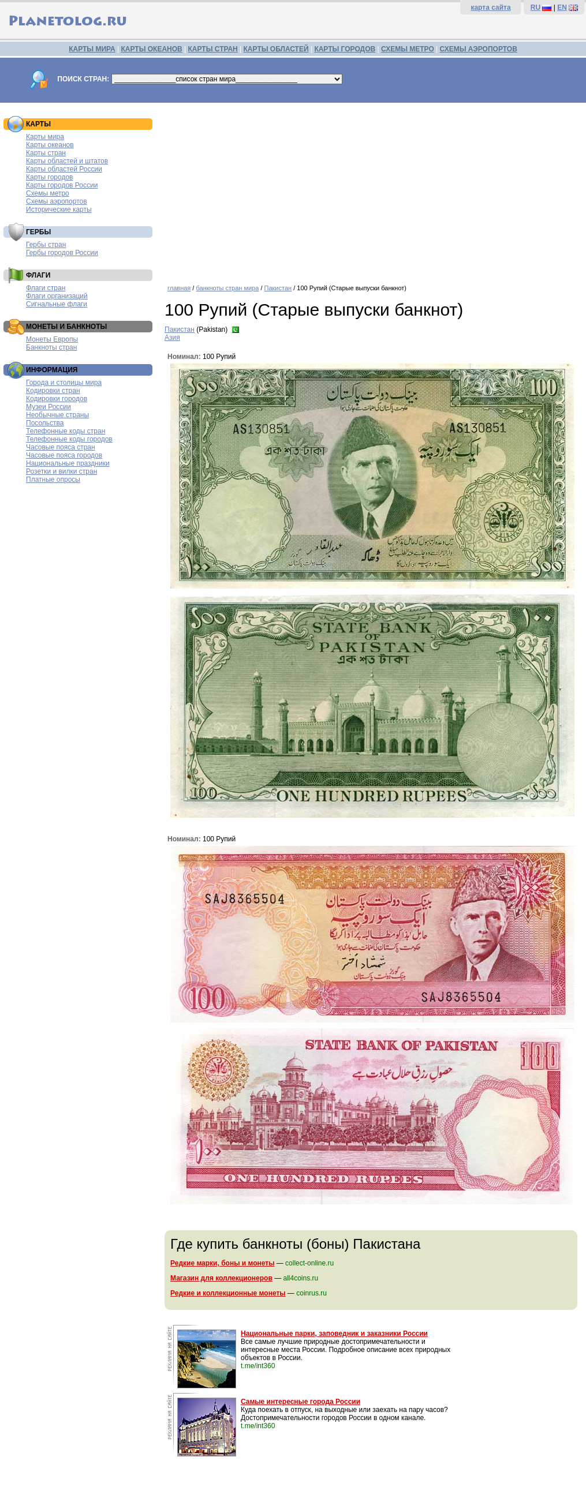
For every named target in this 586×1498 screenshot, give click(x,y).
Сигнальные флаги (56, 304)
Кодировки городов (56, 399)
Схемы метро (47, 193)
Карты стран (46, 153)
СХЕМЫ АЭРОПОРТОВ (478, 49)
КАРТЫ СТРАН (213, 49)
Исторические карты (59, 209)
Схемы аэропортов (56, 201)
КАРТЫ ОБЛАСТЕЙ (276, 49)
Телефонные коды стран (65, 431)
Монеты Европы (52, 339)
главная (179, 287)
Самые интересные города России (300, 1402)
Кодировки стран (53, 391)
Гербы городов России (62, 253)
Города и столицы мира (64, 383)
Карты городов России (62, 185)
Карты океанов (50, 145)
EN (562, 7)
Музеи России (48, 407)
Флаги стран (45, 288)
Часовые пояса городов (64, 455)
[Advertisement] (372, 189)
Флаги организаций (57, 296)
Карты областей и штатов (67, 161)
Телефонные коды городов (69, 439)
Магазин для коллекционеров (221, 1278)
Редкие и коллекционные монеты (228, 1293)
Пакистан (278, 287)
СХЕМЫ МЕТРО (407, 49)
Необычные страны (57, 415)
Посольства (45, 423)
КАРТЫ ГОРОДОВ (344, 49)
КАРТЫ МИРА (92, 49)
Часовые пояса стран (60, 447)
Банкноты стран (51, 347)
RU (535, 7)
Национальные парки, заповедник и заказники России (334, 1334)
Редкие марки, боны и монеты (222, 1263)
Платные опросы (53, 479)
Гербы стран (46, 245)
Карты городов (49, 177)
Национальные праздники (68, 463)
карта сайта (490, 7)
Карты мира (45, 137)
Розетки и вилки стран (61, 471)
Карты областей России (64, 169)
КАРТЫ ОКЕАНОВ (151, 49)
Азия (172, 338)
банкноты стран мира (227, 287)
